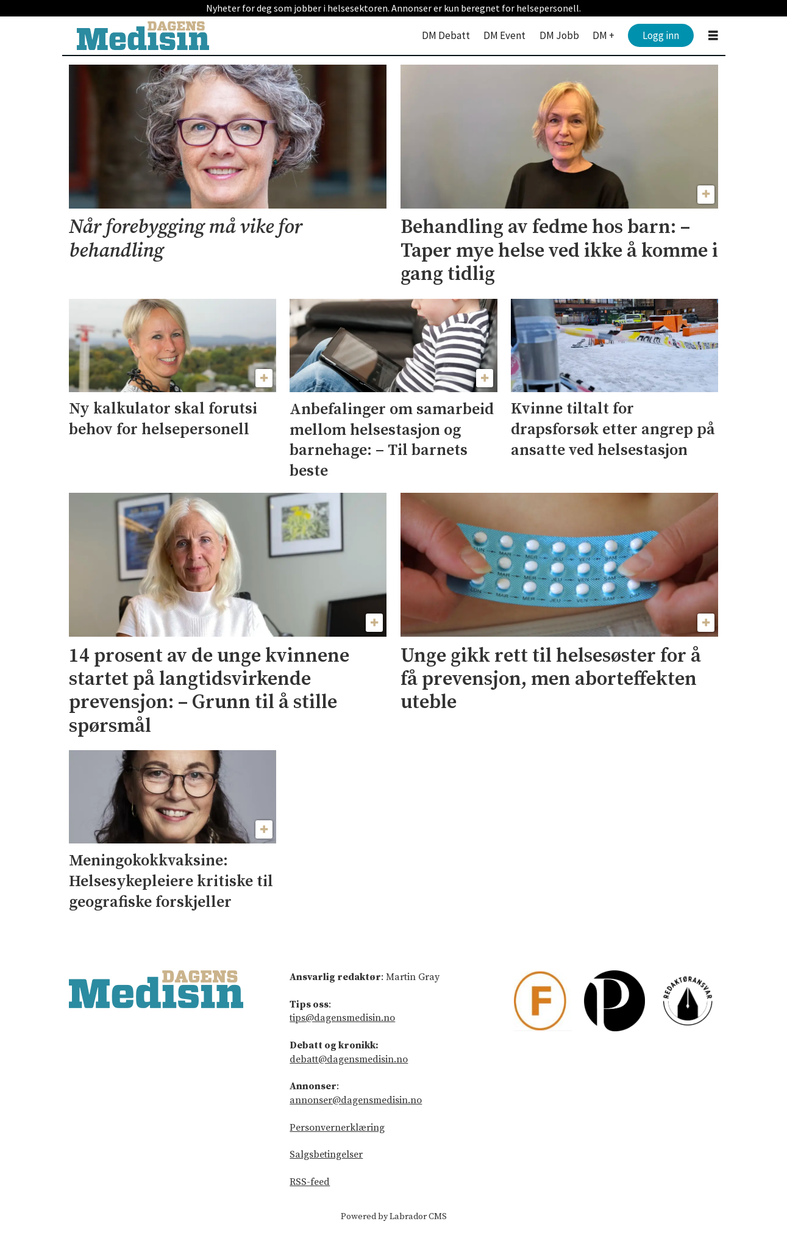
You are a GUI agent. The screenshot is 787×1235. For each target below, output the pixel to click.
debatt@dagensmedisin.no (349, 1059)
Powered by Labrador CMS (394, 1216)
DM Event (504, 35)
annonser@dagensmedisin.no (356, 1100)
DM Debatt (446, 35)
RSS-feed (310, 1182)
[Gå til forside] (143, 35)
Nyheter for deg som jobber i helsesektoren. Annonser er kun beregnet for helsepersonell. (393, 8)
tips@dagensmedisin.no (342, 1018)
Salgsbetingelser (326, 1154)
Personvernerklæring (337, 1128)
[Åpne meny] (713, 36)
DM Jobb (559, 35)
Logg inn (661, 35)
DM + (603, 35)
